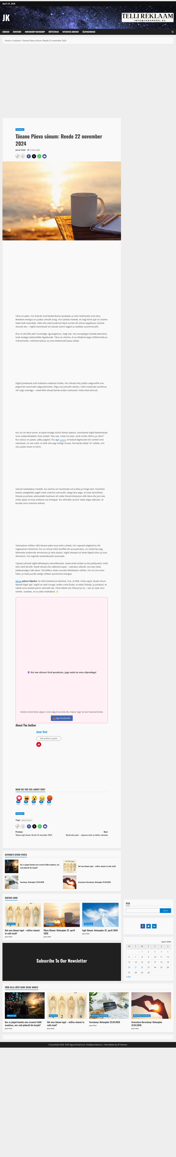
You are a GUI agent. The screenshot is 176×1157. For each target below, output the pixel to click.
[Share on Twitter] (148, 929)
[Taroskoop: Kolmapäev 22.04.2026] (109, 1008)
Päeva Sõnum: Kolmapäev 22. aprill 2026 (59, 934)
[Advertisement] (61, 65)
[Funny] (28, 800)
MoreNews (109, 1047)
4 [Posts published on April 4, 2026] (161, 954)
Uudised (5, 31)
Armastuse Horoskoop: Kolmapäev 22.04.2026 (69, 885)
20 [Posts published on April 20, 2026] (129, 970)
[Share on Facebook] (143, 929)
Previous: (39, 836)
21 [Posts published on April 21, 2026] (136, 970)
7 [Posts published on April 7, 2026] (135, 959)
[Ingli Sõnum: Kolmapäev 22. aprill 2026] (100, 918)
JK (6, 17)
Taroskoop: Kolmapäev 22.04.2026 (11, 885)
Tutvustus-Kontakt (70, 31)
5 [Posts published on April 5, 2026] (167, 954)
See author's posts (49, 738)
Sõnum (19, 581)
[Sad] (46, 800)
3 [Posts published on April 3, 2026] (154, 954)
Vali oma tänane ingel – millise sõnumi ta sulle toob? (69, 869)
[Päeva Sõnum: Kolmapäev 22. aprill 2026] (62, 918)
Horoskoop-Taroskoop (35, 31)
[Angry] (56, 800)
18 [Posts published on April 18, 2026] (161, 965)
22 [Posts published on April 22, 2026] (142, 970)
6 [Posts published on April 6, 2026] (129, 959)
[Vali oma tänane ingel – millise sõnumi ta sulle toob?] (23, 918)
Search (165, 913)
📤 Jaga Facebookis (62, 718)
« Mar (128, 979)
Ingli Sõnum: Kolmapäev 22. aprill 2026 (100, 933)
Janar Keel (20, 150)
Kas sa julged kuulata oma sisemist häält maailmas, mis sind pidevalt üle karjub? (11, 869)
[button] (18, 156)
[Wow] (37, 800)
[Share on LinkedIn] (154, 929)
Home (8, 40)
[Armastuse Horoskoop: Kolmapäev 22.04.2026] (151, 1008)
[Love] (19, 800)
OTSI (128, 906)
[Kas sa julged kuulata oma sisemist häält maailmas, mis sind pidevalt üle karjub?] (25, 1008)
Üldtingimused (88, 31)
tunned (63, 439)
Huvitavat (17, 31)
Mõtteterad (54, 31)
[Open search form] (173, 32)
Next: (85, 836)
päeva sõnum (27, 823)
